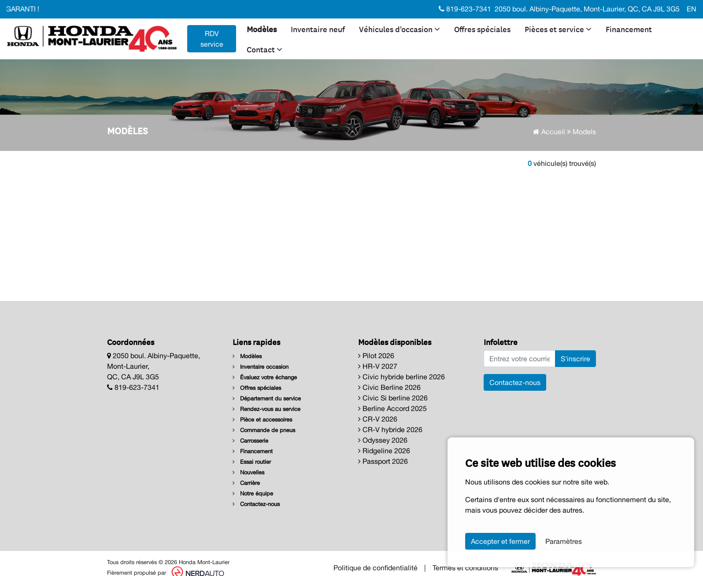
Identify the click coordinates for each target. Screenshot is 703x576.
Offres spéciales (482, 28)
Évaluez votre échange (265, 377)
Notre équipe (253, 493)
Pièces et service (558, 28)
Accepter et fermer (500, 541)
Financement (629, 28)
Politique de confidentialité (375, 568)
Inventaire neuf (318, 28)
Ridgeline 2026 (384, 451)
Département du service (267, 398)
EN (691, 9)
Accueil (549, 132)
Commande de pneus (264, 430)
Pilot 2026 (376, 356)
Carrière (246, 483)
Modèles (262, 28)
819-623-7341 (465, 9)
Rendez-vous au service (266, 409)
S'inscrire (575, 359)
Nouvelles (248, 472)
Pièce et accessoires (262, 419)
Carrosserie (250, 440)
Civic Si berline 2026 (393, 398)
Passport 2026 (383, 461)
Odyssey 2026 (382, 440)
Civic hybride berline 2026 (401, 377)
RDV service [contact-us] (211, 38)
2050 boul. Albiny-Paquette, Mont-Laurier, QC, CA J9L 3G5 (587, 9)
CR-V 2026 (377, 419)
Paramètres (563, 541)
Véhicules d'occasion (399, 28)
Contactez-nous (256, 504)
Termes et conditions (465, 568)
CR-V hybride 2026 (390, 429)
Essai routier (252, 462)
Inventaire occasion (261, 366)
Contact (264, 49)
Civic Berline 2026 (389, 387)
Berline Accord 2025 (392, 408)
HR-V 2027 (377, 366)
